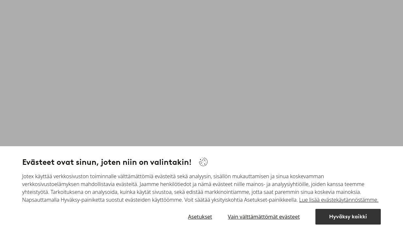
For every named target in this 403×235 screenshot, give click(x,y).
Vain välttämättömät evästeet (264, 216)
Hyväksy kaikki (348, 216)
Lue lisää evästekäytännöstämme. (338, 199)
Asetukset (200, 216)
